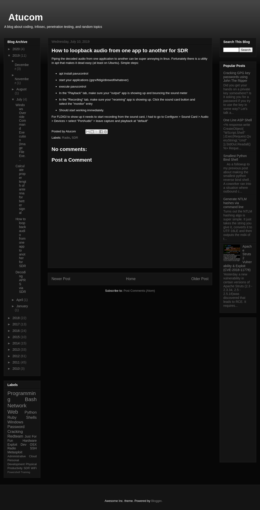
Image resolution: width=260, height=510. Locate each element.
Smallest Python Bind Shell (235, 158)
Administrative (16, 456)
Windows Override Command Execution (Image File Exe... (21, 132)
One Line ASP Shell (237, 120)
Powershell (13, 472)
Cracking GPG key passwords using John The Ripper (236, 77)
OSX (33, 444)
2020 (17, 49)
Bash (31, 399)
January (22, 306)
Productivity (15, 468)
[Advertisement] (238, 389)
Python (31, 412)
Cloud (33, 456)
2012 (17, 356)
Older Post (199, 279)
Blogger (156, 501)
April (20, 300)
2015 (17, 337)
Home (131, 279)
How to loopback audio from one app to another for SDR (21, 242)
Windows (15, 422)
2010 (17, 368)
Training (25, 472)
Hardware (30, 440)
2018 (17, 318)
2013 (17, 349)
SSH (33, 448)
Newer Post (61, 279)
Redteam (15, 436)
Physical (31, 464)
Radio (66, 137)
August (21, 89)
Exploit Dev (16, 444)
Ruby (11, 417)
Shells (31, 417)
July (19, 99)
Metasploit (14, 452)
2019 (17, 55)
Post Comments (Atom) (139, 290)
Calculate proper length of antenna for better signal (21, 189)
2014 (17, 343)
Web (12, 412)
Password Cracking (16, 429)
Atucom (25, 17)
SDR (75, 137)
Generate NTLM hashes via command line (235, 203)
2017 (17, 324)
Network (16, 406)
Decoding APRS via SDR (21, 282)
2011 (17, 362)
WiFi (34, 468)
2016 (17, 331)
